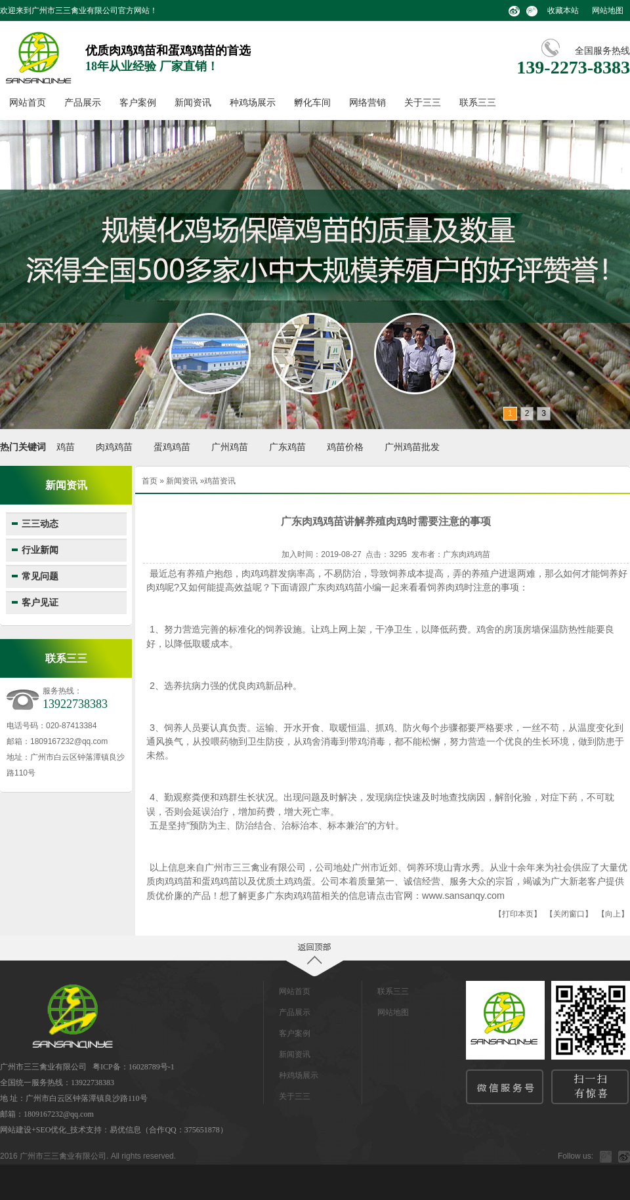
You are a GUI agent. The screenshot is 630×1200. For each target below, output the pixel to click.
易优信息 (125, 1129)
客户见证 (40, 603)
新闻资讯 (193, 103)
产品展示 (82, 103)
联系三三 (477, 103)
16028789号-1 (152, 1066)
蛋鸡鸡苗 (172, 447)
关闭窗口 (569, 914)
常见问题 (40, 576)
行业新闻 (40, 550)
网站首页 (27, 103)
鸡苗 (65, 447)
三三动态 (40, 524)
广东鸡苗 (287, 447)
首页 (150, 481)
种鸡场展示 (253, 103)
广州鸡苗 (229, 447)
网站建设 (16, 1129)
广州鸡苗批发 (412, 447)
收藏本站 (563, 10)
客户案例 (137, 103)
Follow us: (575, 1156)
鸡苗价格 (345, 447)
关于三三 (422, 103)
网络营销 (367, 103)
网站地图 (607, 10)
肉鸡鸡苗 (114, 447)
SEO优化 (51, 1129)
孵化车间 (312, 103)
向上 (613, 914)
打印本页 (518, 914)
